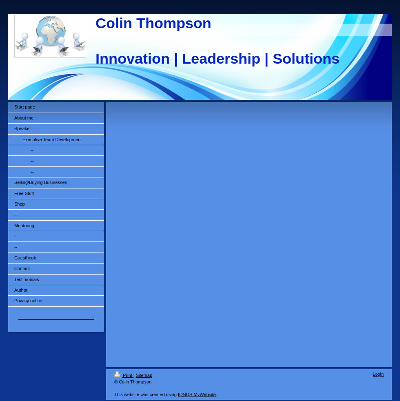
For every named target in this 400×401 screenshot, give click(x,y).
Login (378, 374)
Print (123, 375)
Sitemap (144, 375)
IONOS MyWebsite (197, 394)
